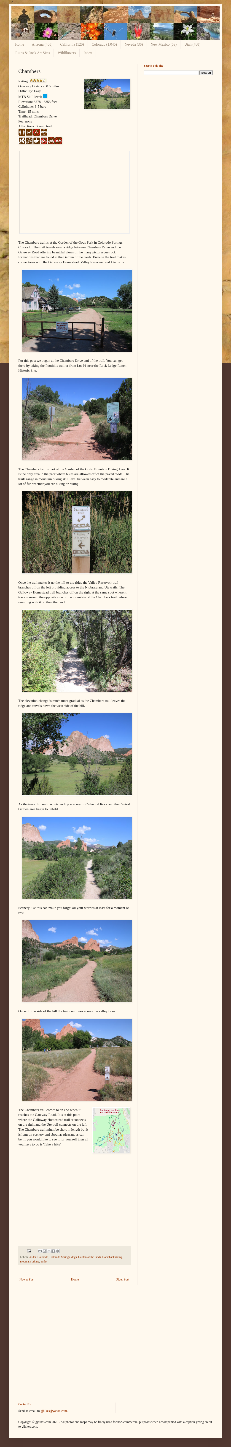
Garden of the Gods (89, 1257)
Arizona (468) (42, 44)
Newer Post (26, 1279)
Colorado (43, 1257)
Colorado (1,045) (104, 44)
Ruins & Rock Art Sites (32, 53)
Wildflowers (67, 53)
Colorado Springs (60, 1257)
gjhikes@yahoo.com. (54, 1411)
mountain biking (29, 1261)
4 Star (32, 1257)
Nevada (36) (134, 44)
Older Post (122, 1279)
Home (19, 44)
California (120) (72, 44)
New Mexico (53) (164, 44)
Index (87, 53)
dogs (74, 1257)
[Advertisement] (178, 110)
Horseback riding (112, 1257)
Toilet (43, 1261)
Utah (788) (192, 44)
